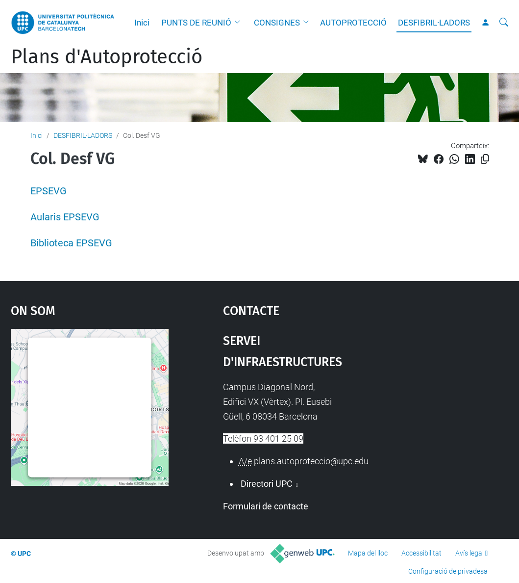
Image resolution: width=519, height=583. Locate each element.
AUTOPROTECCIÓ (353, 22)
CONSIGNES (277, 22)
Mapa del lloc (368, 553)
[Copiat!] (485, 159)
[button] (240, 22)
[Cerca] (503, 22)
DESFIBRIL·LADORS (434, 22)
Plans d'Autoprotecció (106, 57)
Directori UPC (267, 483)
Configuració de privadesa (448, 571)
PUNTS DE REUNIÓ (196, 22)
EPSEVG (48, 191)
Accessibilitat (421, 553)
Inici (141, 22)
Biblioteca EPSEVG (71, 243)
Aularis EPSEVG (64, 217)
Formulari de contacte (265, 506)
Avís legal (469, 553)
